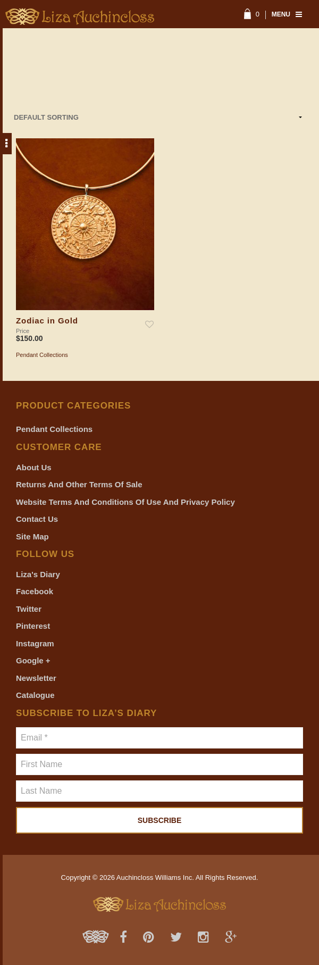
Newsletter (36, 678)
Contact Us (37, 518)
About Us (34, 467)
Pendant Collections (42, 355)
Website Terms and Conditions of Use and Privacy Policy (125, 501)
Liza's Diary (38, 574)
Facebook (34, 591)
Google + (33, 660)
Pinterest (33, 625)
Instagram (35, 643)
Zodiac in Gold (47, 321)
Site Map (32, 536)
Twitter (28, 608)
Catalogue (35, 695)
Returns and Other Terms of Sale (79, 484)
